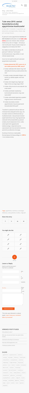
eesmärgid (11, 31)
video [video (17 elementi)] (17, 383)
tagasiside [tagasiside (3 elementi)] (17, 380)
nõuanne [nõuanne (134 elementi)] (24, 372)
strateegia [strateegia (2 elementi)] (5, 380)
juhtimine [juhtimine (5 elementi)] (5, 365)
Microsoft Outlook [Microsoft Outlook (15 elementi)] (12, 370)
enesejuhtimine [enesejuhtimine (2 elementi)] (14, 359)
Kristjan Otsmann (10, 33)
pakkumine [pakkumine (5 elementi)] (12, 375)
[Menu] (25, 5)
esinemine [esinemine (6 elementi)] (21, 359)
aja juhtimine (21, 29)
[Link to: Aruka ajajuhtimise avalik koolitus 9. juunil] (8, 248)
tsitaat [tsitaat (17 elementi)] (4, 383)
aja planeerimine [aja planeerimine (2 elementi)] (13, 354)
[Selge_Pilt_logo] (12, 5)
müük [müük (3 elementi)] (11, 372)
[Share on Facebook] (5, 221)
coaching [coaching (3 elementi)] (5, 357)
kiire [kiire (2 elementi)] (9, 365)
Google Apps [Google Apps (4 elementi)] (5, 362)
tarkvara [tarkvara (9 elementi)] (22, 380)
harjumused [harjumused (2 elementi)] (20, 362)
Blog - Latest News (7, 11)
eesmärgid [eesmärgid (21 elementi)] (10, 357)
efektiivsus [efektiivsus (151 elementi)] (16, 357)
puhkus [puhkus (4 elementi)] (13, 377)
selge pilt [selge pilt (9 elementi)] (18, 377)
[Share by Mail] (24, 221)
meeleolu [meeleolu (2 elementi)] (12, 367)
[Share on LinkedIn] (18, 221)
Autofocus (15, 210)
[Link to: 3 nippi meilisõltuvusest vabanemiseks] (8, 235)
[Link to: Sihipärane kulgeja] (8, 239)
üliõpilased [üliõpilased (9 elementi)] (5, 385)
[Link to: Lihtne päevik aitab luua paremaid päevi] (21, 248)
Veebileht (23, 282)
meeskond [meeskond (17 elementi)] (5, 370)
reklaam (20, 31)
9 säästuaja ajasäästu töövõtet (8, 345)
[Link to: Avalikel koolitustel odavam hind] (21, 235)
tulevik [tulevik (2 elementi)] (8, 383)
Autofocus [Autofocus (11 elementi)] (20, 354)
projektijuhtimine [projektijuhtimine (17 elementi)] (6, 377)
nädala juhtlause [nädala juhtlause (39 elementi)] (17, 372)
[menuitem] (21, 5)
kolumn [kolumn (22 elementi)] (13, 365)
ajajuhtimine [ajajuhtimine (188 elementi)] (5, 354)
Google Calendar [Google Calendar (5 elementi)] (13, 362)
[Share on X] (11, 221)
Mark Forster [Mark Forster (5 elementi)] (5, 367)
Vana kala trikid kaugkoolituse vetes (9, 342)
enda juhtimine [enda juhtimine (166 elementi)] (6, 359)
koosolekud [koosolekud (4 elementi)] (23, 365)
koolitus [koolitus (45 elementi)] (18, 365)
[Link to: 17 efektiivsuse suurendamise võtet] (21, 244)
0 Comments (12, 29)
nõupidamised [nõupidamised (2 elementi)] (6, 375)
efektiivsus (5, 213)
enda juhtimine (12, 213)
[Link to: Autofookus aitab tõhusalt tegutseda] (8, 244)
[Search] (21, 5)
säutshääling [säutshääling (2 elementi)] (10, 380)
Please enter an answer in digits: (22, 290)
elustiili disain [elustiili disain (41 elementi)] (22, 357)
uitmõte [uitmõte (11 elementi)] (12, 383)
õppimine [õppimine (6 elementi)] (22, 383)
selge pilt (23, 213)
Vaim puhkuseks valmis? (7, 332)
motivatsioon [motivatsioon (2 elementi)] (5, 372)
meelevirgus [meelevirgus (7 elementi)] (17, 367)
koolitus (16, 31)
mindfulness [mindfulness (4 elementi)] (20, 370)
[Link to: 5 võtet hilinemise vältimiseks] (21, 239)
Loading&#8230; (14, 173)
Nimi (22, 272)
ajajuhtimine (8, 210)
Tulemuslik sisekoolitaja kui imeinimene (10, 339)
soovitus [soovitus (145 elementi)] (23, 377)
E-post (22, 278)
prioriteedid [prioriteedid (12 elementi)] (18, 375)
